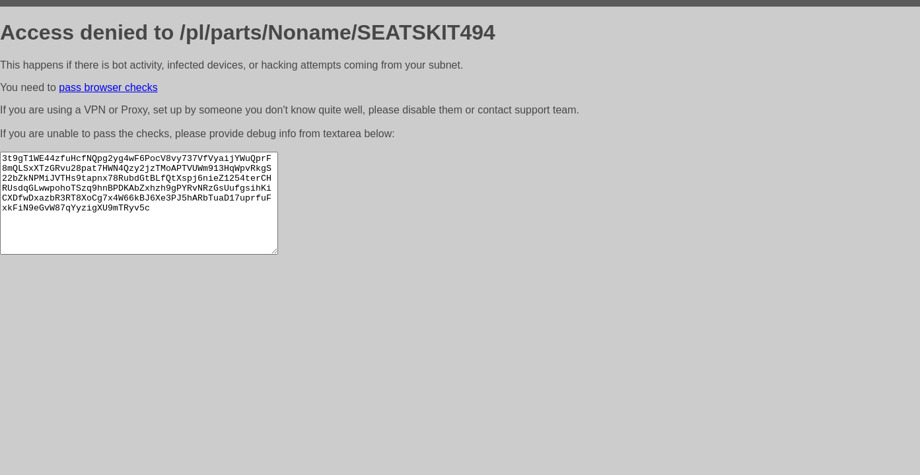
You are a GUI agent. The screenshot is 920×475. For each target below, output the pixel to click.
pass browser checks (108, 87)
